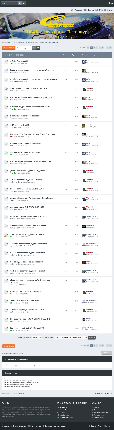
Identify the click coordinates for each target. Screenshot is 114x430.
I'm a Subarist (64, 415)
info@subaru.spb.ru (66, 417)
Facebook (63, 410)
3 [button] (97, 47)
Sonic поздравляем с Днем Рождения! (26, 262)
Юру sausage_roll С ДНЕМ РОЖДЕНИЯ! (27, 328)
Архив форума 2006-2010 (102, 412)
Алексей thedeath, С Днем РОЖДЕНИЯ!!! (27, 235)
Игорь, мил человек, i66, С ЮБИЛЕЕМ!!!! (27, 189)
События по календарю (14, 55)
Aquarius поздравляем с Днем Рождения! (28, 225)
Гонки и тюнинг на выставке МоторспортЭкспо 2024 (33, 70)
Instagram (63, 412)
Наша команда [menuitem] (36, 426)
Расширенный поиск (24, 3)
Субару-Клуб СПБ (16, 182)
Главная (78, 10)
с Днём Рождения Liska (20, 61)
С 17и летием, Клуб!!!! (19, 125)
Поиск (20, 3)
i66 (87, 134)
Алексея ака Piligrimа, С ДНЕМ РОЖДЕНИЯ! (29, 88)
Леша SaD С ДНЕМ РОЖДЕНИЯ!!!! (24, 301)
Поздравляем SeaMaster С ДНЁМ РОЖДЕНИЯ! (30, 319)
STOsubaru (90, 243)
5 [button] (102, 47)
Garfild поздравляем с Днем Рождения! (27, 271)
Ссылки (109, 10)
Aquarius (89, 225)
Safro (12, 63)
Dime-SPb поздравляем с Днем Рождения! (28, 216)
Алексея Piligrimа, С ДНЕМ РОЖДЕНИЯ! (27, 310)
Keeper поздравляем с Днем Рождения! (27, 253)
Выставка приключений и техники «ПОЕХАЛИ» (30, 161)
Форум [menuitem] (91, 10)
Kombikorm (90, 216)
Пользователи (99, 415)
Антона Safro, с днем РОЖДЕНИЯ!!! (25, 152)
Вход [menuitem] (111, 3)
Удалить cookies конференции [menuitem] (15, 426)
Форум (96, 410)
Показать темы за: (30, 337)
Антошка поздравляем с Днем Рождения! (28, 244)
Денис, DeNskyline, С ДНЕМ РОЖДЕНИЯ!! (27, 171)
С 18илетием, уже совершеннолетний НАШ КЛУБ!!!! (32, 107)
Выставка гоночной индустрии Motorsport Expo (31, 98)
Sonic (12, 200)
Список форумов (18, 393)
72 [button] (107, 47)
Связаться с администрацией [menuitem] (55, 426)
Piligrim (15, 81)
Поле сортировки (57, 337)
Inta (11, 72)
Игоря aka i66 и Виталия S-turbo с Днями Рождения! (32, 134)
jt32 (87, 318)
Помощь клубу (99, 417)
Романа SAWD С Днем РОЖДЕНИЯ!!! (25, 143)
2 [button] (94, 47)
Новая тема (9, 47)
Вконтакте (63, 407)
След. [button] (110, 47)
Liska (14, 109)
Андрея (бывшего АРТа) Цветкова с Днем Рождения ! (33, 198)
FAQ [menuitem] (101, 10)
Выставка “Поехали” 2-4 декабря (24, 116)
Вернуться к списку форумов (13, 353)
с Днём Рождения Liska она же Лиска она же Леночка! (33, 79)
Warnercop (89, 327)
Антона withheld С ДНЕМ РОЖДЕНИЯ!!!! (27, 207)
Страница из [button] (88, 47)
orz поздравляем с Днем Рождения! (26, 180)
